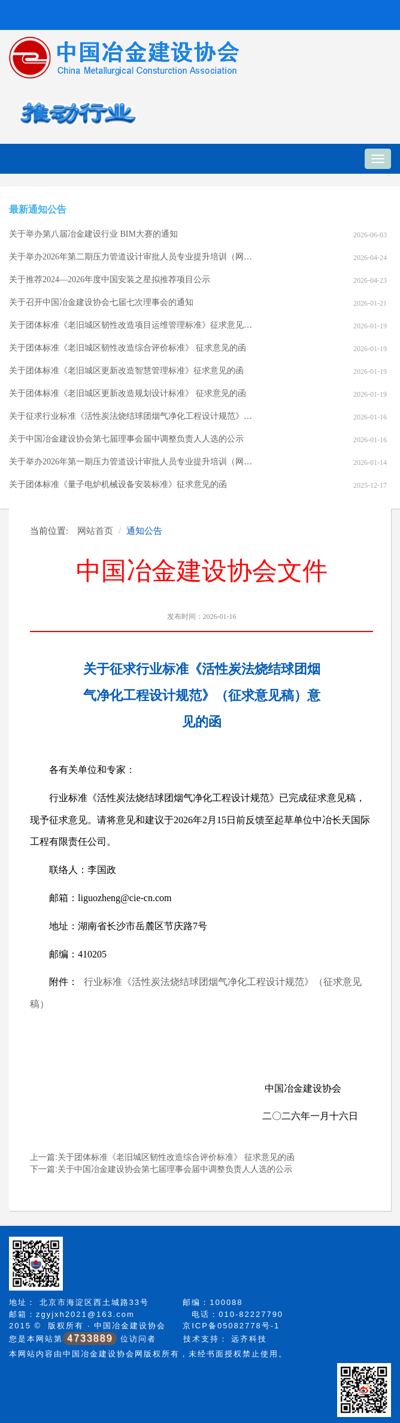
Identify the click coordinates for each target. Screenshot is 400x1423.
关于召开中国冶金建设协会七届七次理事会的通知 (101, 302)
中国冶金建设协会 (130, 1325)
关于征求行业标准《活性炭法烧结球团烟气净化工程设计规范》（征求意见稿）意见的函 (172, 416)
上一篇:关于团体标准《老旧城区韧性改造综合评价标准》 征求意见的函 (162, 1157)
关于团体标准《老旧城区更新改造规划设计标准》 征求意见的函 (127, 393)
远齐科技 (249, 1338)
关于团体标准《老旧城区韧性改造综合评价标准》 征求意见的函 (127, 347)
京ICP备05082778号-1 (231, 1325)
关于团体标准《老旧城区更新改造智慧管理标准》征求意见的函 (126, 370)
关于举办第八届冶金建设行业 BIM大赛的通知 (93, 233)
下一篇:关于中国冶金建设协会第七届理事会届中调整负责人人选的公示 (161, 1169)
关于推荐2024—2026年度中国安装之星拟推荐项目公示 (109, 279)
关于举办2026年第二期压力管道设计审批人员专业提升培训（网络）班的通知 (151, 256)
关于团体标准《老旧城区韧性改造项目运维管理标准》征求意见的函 (134, 325)
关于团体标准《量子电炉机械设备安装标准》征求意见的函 (118, 484)
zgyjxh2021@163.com (85, 1314)
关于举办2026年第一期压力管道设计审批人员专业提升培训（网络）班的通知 (151, 461)
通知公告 (144, 530)
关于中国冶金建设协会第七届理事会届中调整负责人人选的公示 (126, 438)
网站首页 (95, 530)
